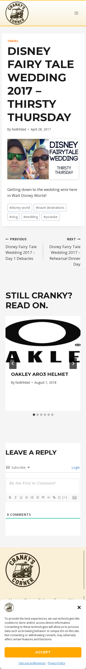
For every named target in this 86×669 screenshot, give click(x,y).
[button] (79, 607)
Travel (13, 41)
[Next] (73, 363)
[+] (64, 497)
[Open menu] (76, 13)
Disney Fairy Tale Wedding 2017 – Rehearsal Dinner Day (64, 251)
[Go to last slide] (13, 363)
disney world (19, 207)
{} (59, 497)
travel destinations (50, 207)
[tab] (34, 415)
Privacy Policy (56, 663)
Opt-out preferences (32, 663)
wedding (30, 217)
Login (75, 467)
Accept (43, 652)
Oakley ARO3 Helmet (39, 374)
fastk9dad (19, 129)
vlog (13, 217)
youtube (51, 217)
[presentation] (43, 341)
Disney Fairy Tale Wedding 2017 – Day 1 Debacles (22, 248)
